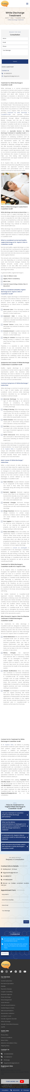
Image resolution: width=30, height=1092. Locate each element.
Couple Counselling (6, 991)
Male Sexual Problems (7, 1010)
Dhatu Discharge (6, 997)
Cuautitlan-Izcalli (20, 18)
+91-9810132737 (8, 73)
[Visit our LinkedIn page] (20, 972)
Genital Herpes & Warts (7, 1008)
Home (7, 18)
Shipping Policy (5, 1046)
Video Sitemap (19, 1087)
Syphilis (3, 1027)
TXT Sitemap (25, 1087)
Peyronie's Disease (6, 989)
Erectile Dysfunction (6, 981)
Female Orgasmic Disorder (9, 1019)
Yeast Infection (5, 1002)
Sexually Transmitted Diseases (9, 1024)
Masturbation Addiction (7, 1013)
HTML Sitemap (26, 1086)
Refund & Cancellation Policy (9, 1043)
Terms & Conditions (6, 1037)
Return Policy (4, 1040)
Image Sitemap (12, 1087)
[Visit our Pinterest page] (16, 972)
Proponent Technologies (17, 1086)
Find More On (15, 1081)
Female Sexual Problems (8, 1005)
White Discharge (5, 1021)
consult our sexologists (20, 548)
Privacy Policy (4, 1035)
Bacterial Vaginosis (6, 994)
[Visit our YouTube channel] (25, 972)
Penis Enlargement (6, 1000)
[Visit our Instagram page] (7, 972)
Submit (15, 61)
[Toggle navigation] (27, 3)
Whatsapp (7, 1060)
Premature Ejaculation (7, 983)
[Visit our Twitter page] (11, 972)
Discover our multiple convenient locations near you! (15, 884)
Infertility (3, 986)
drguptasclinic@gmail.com (11, 76)
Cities (12, 18)
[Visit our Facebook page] (2, 972)
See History (5, 953)
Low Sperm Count (6, 1016)
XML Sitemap (5, 1087)
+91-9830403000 (6, 879)
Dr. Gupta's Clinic (8, 449)
